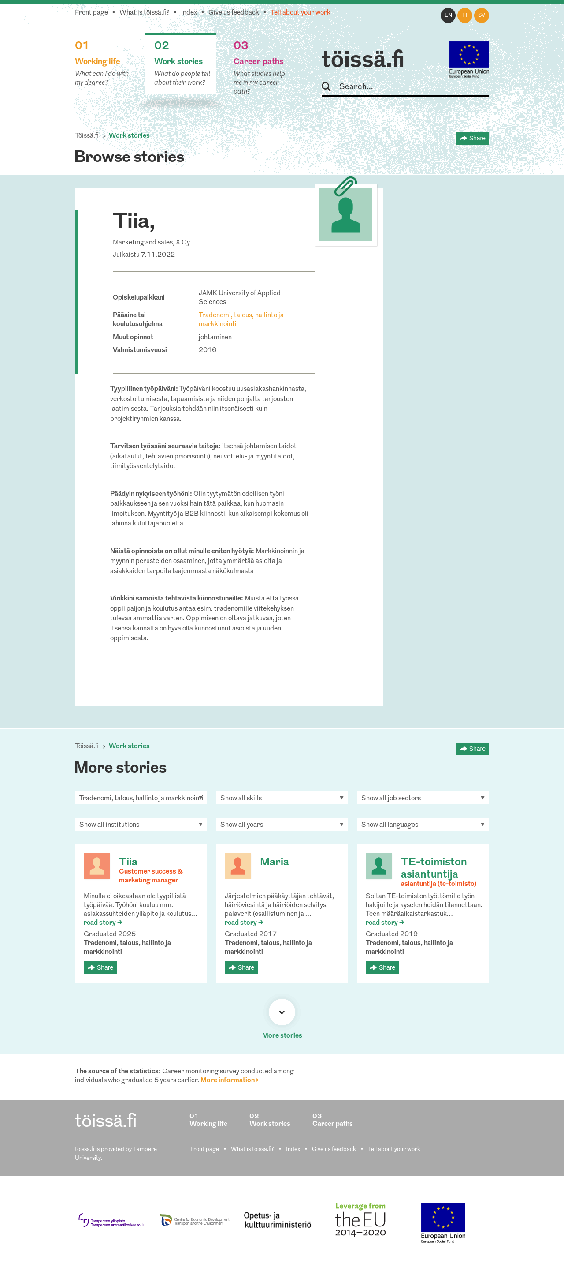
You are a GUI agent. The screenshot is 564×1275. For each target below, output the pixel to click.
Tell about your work (300, 13)
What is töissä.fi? (144, 13)
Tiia (128, 862)
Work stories (129, 136)
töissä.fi (363, 60)
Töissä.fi (87, 136)
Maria (274, 862)
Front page (91, 13)
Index (189, 13)
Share (477, 138)
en (448, 15)
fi (465, 15)
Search (330, 87)
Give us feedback (233, 13)
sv (481, 15)
